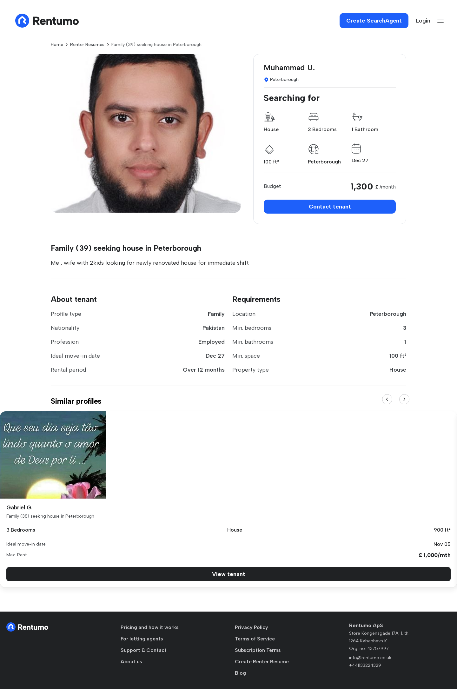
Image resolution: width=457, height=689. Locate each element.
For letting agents (142, 639)
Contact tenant (330, 206)
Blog (240, 673)
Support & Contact (144, 650)
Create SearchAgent (374, 20)
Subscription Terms (258, 650)
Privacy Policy (251, 627)
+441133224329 (365, 665)
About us (131, 662)
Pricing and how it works (150, 627)
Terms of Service (255, 639)
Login (423, 20)
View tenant (228, 574)
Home (57, 44)
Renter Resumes (87, 44)
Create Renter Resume (262, 662)
